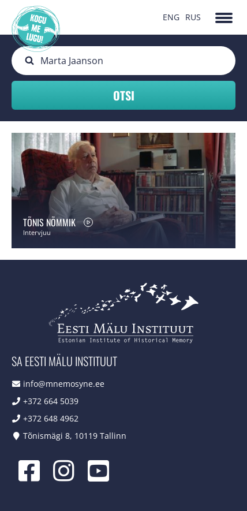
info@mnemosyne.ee (63, 383)
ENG (171, 17)
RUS (193, 17)
